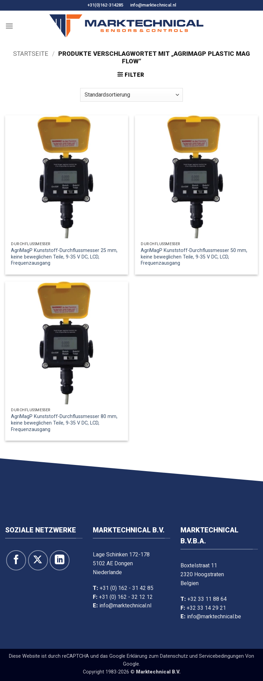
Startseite (30, 53)
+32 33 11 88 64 (207, 599)
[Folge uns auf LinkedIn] (60, 560)
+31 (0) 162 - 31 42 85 (126, 588)
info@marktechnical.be (214, 616)
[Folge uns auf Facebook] (16, 560)
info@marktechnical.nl (153, 5)
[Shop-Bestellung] (131, 95)
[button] (9, 25)
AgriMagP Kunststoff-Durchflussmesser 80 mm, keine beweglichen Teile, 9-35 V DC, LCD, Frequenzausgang (64, 423)
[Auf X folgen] (38, 560)
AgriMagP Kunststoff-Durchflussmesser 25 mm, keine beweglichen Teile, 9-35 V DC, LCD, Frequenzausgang (64, 257)
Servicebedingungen (221, 656)
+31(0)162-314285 (105, 5)
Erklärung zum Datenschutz (157, 656)
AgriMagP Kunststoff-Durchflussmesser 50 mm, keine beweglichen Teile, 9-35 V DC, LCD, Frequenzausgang (194, 257)
